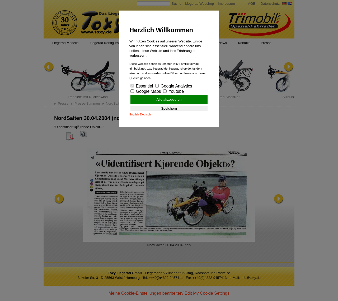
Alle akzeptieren (169, 99)
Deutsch (145, 114)
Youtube (173, 91)
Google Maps (145, 91)
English (134, 114)
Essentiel (141, 86)
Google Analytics (173, 86)
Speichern (169, 108)
